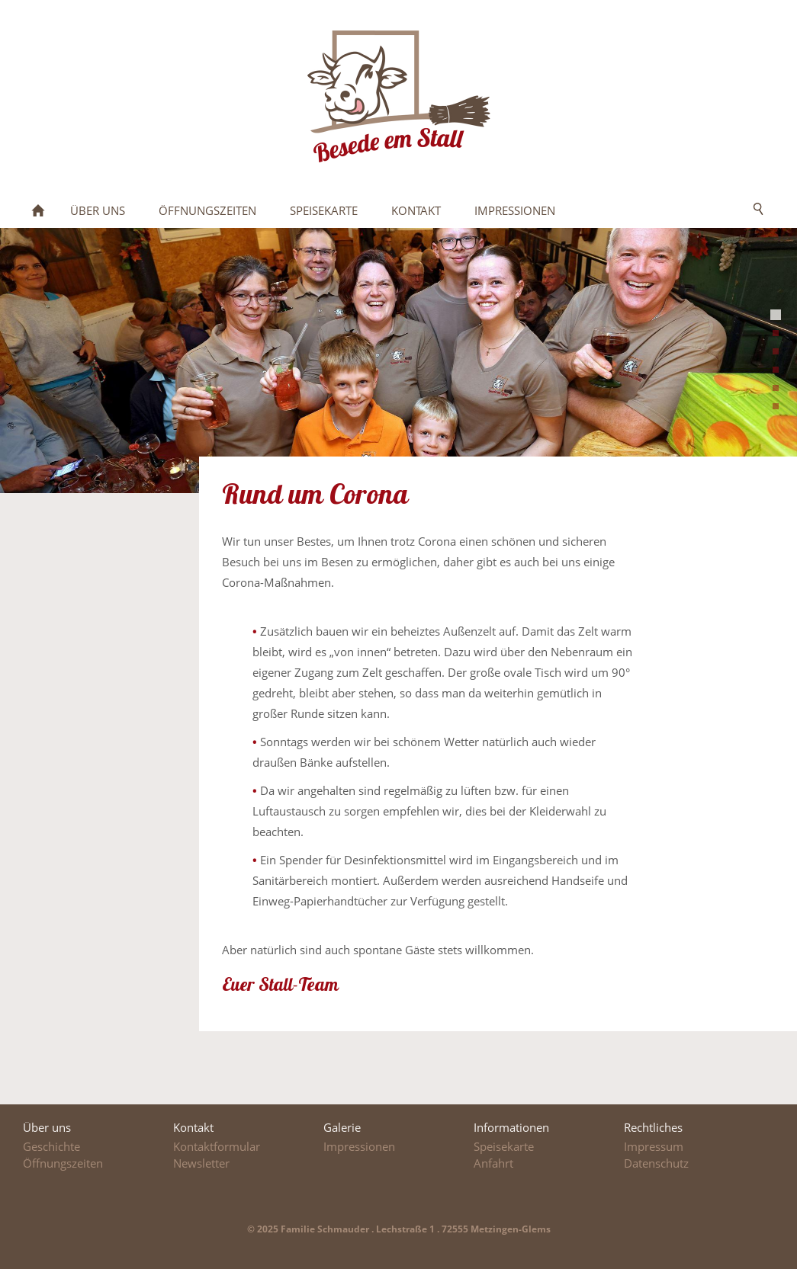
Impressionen (359, 1146)
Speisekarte (504, 1146)
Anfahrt (493, 1163)
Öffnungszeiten (63, 1163)
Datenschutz (656, 1163)
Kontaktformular (216, 1146)
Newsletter (201, 1163)
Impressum (653, 1146)
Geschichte (51, 1146)
